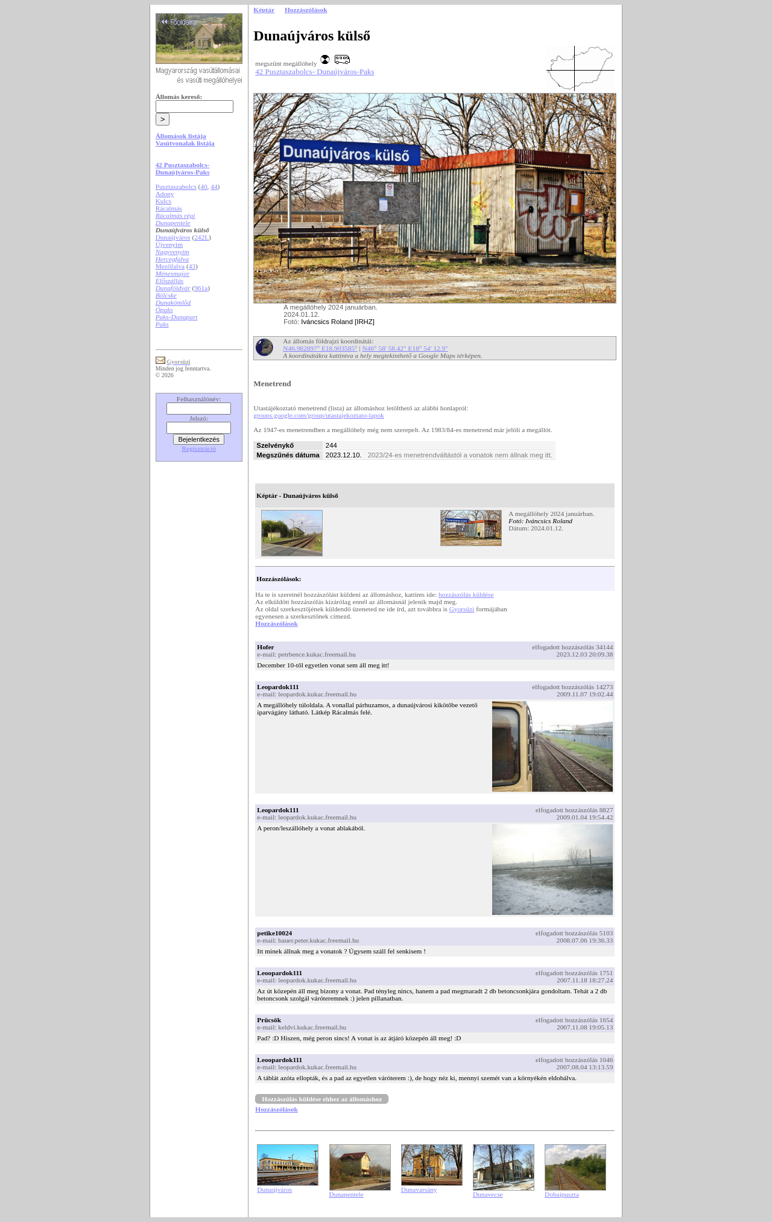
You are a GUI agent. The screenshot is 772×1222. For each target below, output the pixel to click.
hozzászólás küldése (466, 594)
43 (192, 266)
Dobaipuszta (562, 1194)
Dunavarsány (419, 1189)
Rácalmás (169, 208)
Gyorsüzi (462, 609)
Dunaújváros (173, 237)
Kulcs (163, 201)
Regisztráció (199, 448)
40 (203, 186)
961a (200, 287)
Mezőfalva (170, 266)
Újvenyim (169, 244)
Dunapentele (346, 1194)
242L (201, 237)
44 (213, 186)
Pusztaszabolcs (176, 186)
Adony (165, 193)
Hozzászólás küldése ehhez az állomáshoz (322, 1099)
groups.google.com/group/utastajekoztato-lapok (318, 415)
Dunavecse (488, 1194)
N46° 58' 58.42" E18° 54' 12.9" (405, 348)
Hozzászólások (276, 623)
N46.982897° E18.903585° (320, 348)
